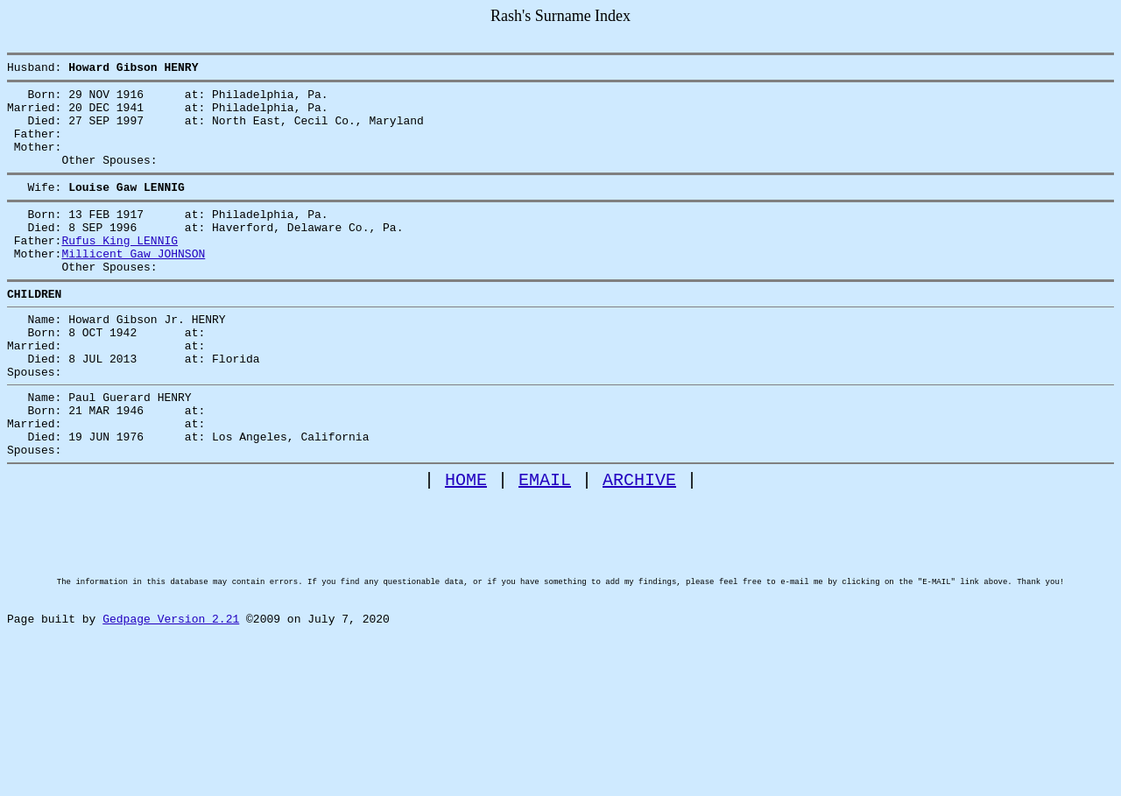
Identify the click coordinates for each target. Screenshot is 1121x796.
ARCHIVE (639, 545)
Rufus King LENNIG (119, 269)
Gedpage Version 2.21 (170, 714)
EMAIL (544, 545)
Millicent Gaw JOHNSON (133, 284)
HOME (466, 545)
